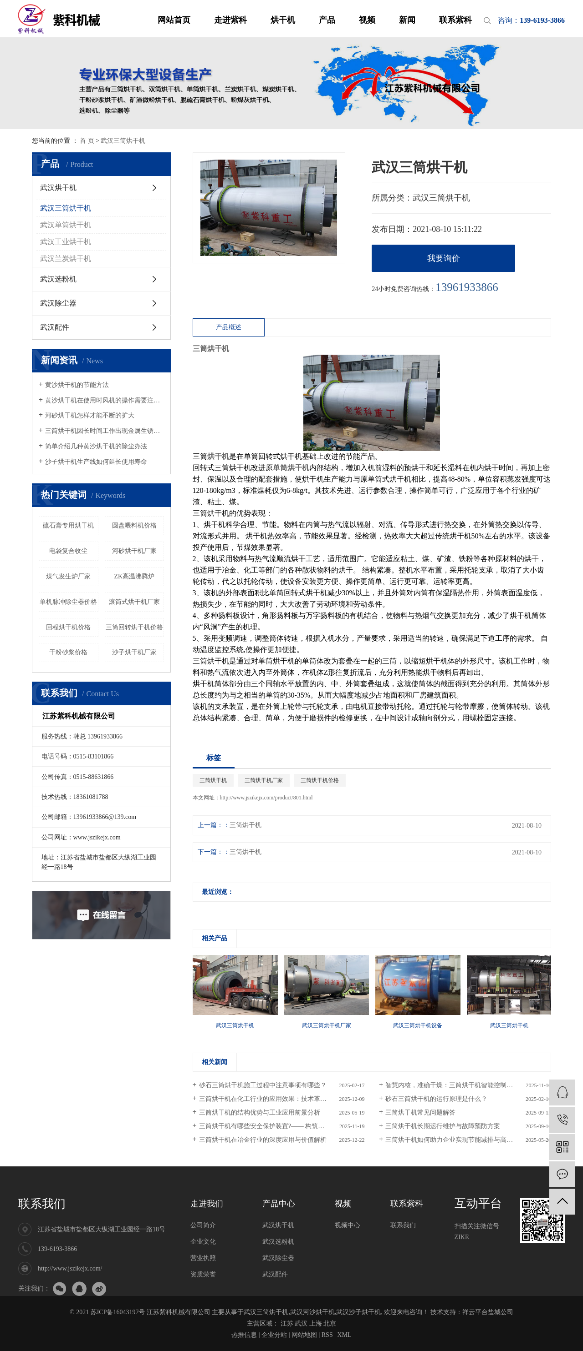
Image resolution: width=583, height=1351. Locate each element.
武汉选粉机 (58, 279)
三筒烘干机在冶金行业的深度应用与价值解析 (263, 1139)
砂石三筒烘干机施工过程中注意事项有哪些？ (263, 1085)
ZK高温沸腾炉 (134, 576)
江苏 (287, 1323)
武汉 (301, 1323)
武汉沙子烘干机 (358, 1312)
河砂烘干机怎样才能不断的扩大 (89, 415)
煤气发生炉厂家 (68, 576)
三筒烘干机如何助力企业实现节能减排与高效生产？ (458, 1139)
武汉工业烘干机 (65, 242)
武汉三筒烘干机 (123, 140)
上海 (315, 1323)
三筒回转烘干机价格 (134, 627)
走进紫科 (230, 20)
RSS (327, 1334)
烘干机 (283, 20)
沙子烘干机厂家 (134, 652)
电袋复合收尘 (68, 550)
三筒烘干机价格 (320, 780)
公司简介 (203, 1225)
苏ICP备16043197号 (118, 1312)
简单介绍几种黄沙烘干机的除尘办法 (96, 446)
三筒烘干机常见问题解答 (420, 1112)
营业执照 (203, 1258)
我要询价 (443, 258)
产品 (327, 20)
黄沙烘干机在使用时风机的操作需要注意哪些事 (104, 400)
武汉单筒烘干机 (65, 225)
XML (345, 1334)
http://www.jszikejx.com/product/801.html (266, 797)
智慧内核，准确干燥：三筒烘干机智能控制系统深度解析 (465, 1085)
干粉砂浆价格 (68, 652)
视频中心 (347, 1225)
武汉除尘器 (58, 303)
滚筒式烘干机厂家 (134, 601)
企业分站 (274, 1334)
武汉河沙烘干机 (312, 1312)
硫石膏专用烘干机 (68, 525)
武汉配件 (54, 327)
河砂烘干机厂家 (134, 550)
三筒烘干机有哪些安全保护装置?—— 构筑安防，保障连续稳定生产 (282, 1126)
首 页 (87, 140)
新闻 (407, 20)
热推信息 (244, 1334)
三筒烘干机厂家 (264, 780)
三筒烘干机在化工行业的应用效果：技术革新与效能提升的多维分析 (282, 1098)
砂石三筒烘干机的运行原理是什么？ (436, 1098)
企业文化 (203, 1241)
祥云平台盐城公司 (487, 1312)
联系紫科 (455, 20)
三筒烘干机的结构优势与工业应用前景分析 (259, 1112)
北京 (329, 1323)
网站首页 (174, 20)
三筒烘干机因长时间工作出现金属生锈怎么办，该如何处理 (104, 430)
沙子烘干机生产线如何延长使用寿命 (96, 461)
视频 (367, 20)
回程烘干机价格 (68, 627)
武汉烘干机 (58, 187)
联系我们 (42, 1203)
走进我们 (206, 1203)
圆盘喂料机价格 (134, 525)
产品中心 (278, 1203)
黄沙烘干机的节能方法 (77, 385)
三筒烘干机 (213, 780)
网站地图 (304, 1334)
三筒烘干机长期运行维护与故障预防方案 (442, 1126)
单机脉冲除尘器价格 (68, 601)
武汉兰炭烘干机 (65, 258)
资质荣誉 (203, 1274)
